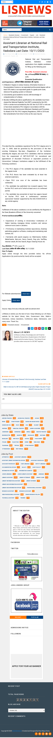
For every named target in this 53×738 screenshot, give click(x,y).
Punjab (4, 442)
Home (5, 35)
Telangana (5, 446)
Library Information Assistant (11, 481)
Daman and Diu (6, 425)
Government (24, 35)
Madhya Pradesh (41, 432)
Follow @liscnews (32, 555)
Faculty (24, 468)
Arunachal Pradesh (24, 419)
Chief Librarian (25, 464)
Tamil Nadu (37, 442)
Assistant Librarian (14, 35)
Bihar (3, 422)
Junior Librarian (7, 474)
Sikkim (26, 442)
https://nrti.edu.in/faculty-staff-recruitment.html (24, 310)
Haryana (4, 429)
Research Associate (25, 491)
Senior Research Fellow (32, 495)
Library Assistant (7, 478)
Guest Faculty (36, 468)
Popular (35, 618)
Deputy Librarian (40, 464)
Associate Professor (8, 464)
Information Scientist (25, 471)
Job (37, 35)
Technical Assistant (8, 498)
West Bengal (19, 449)
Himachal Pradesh (18, 429)
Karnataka (17, 432)
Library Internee (31, 481)
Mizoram (42, 436)
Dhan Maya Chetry (14, 729)
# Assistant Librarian (13, 326)
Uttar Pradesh (29, 446)
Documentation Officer (9, 468)
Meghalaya (31, 436)
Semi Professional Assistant (10, 495)
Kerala (28, 432)
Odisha (27, 439)
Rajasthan (15, 442)
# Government (25, 326)
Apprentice (5, 457)
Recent (18, 618)
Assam (37, 419)
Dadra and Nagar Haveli (32, 422)
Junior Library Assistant (25, 474)
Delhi (17, 425)
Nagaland (5, 439)
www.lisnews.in (17, 731)
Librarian (41, 474)
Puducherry (38, 439)
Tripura (16, 446)
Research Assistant (8, 491)
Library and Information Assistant (12, 485)
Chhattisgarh (15, 422)
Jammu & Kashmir (35, 429)
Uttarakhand (6, 449)
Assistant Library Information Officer (13, 461)
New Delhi (16, 439)
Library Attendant (24, 478)
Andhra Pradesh (7, 419)
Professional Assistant (34, 488)
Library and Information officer (11, 488)
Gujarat (32, 35)
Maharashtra (6, 436)
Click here (26, 295)
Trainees (22, 498)
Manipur (19, 436)
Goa (27, 425)
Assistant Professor (37, 461)
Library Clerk (40, 478)
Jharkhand (5, 432)
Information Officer (8, 471)
